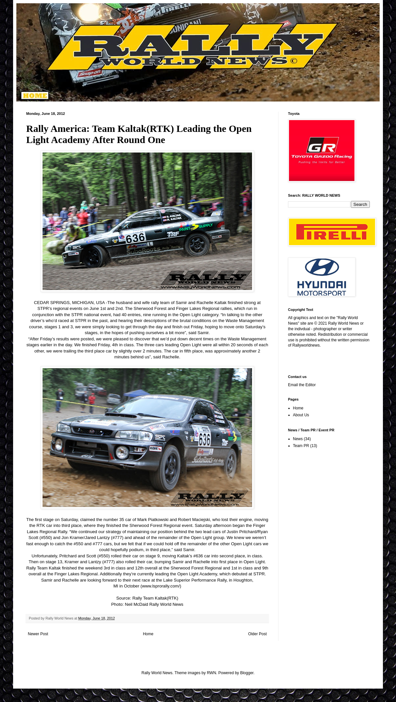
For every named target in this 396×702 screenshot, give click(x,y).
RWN (211, 673)
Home (148, 634)
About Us (301, 415)
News (298, 439)
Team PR (301, 445)
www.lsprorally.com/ (161, 586)
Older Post (257, 634)
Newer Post (38, 634)
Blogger (247, 673)
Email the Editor (302, 385)
